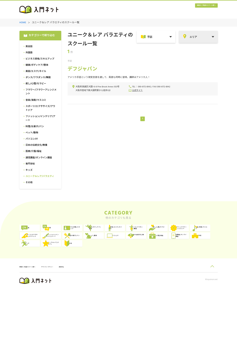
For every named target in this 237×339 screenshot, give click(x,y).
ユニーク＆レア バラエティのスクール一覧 (55, 23)
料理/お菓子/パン (80, 260)
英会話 (34, 231)
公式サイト (137, 91)
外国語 (74, 231)
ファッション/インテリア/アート (41, 260)
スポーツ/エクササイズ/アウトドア (201, 245)
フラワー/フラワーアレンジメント (121, 245)
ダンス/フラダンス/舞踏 (41, 245)
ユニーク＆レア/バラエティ (201, 274)
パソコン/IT (157, 260)
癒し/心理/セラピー (81, 246)
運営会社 (88, 316)
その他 (34, 289)
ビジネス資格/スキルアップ (121, 231)
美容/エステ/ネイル (201, 231)
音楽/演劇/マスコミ (161, 246)
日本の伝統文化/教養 (201, 260)
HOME (22, 23)
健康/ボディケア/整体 (161, 231)
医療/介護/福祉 (39, 275)
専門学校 (115, 275)
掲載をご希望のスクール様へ (196, 10)
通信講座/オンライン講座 (81, 274)
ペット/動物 (117, 260)
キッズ (154, 275)
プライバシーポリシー (66, 316)
